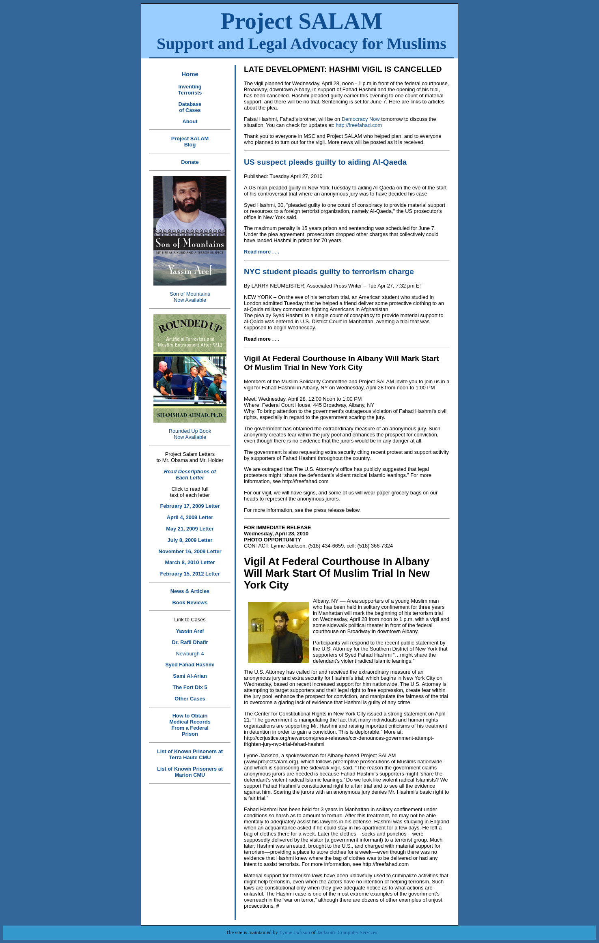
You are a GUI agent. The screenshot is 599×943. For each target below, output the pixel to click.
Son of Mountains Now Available (190, 297)
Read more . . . (261, 252)
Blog (190, 145)
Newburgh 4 (190, 654)
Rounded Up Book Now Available (190, 434)
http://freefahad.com (359, 125)
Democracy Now (359, 119)
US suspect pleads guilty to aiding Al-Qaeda (325, 162)
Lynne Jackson (294, 932)
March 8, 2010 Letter (190, 562)
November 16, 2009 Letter (189, 551)
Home (189, 74)
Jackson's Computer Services (347, 932)
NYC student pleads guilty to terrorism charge (329, 271)
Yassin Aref (190, 631)
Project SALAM (301, 30)
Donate (189, 162)
